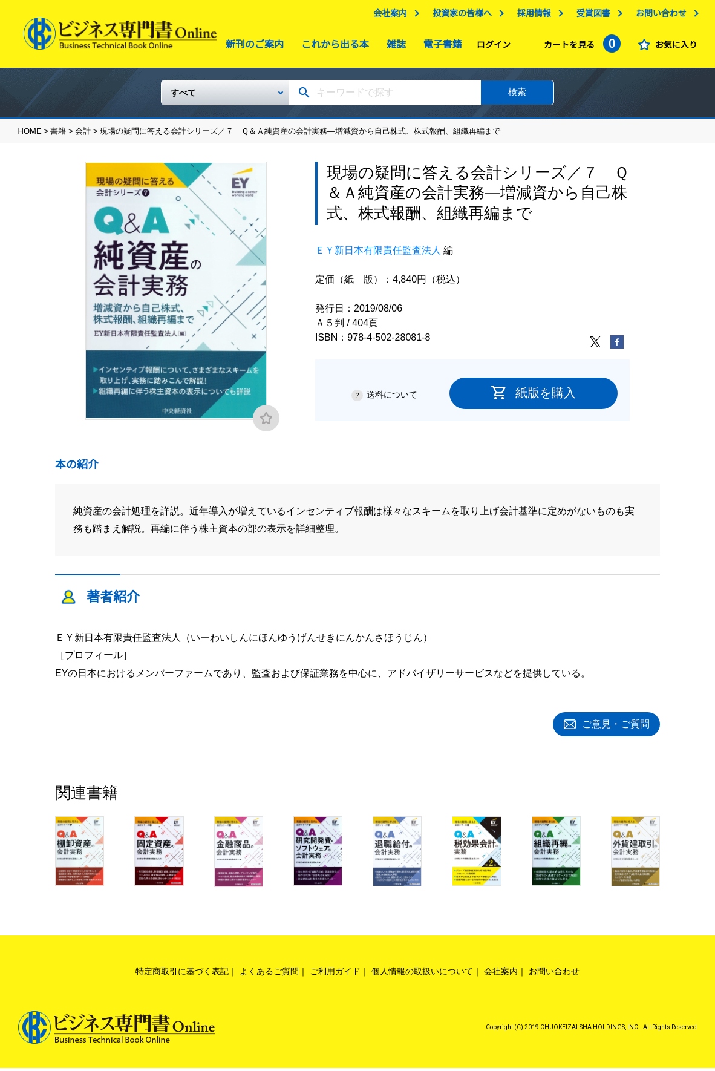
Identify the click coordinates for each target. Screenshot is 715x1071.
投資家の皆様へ (462, 16)
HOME (30, 135)
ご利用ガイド (335, 974)
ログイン (494, 48)
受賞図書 (593, 16)
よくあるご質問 (269, 974)
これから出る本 (332, 47)
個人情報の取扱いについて (422, 974)
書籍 (58, 135)
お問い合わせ (660, 16)
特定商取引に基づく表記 (182, 974)
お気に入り (676, 48)
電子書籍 (439, 47)
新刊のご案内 (252, 47)
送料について (392, 399)
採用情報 (534, 16)
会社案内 (390, 16)
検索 (517, 96)
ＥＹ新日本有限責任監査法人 (378, 255)
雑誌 (393, 47)
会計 (83, 135)
